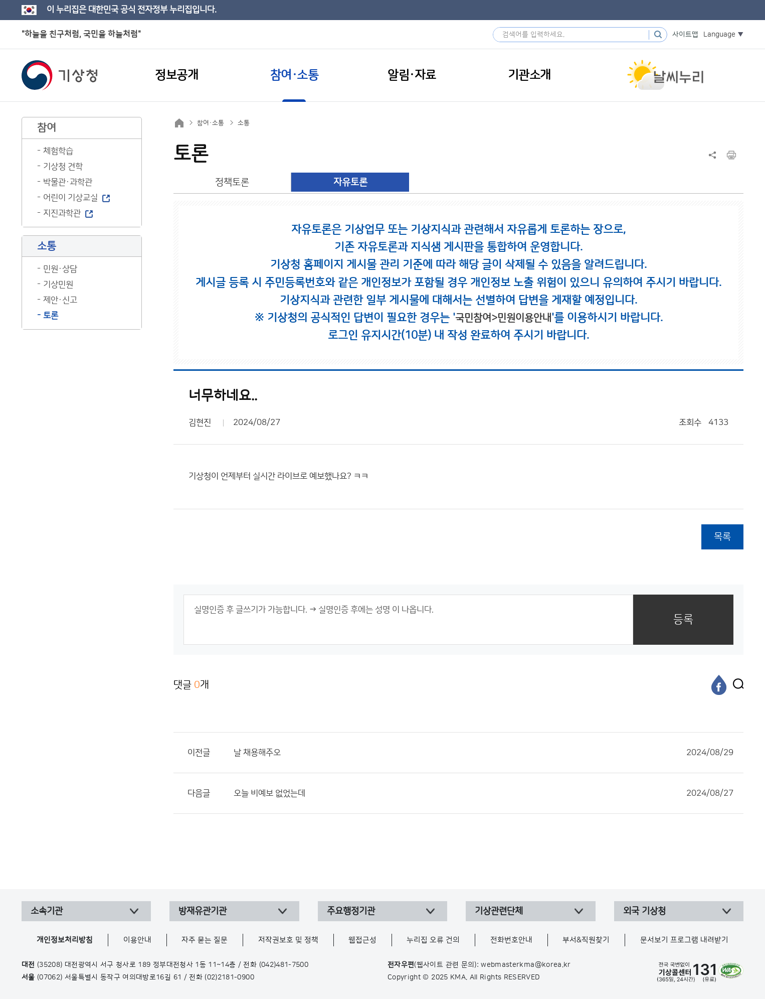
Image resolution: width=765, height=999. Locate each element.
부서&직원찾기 (586, 940)
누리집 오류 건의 (433, 940)
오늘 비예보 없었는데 (483, 793)
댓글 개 (191, 684)
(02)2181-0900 (229, 977)
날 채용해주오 (483, 753)
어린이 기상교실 (70, 197)
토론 (50, 315)
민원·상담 (60, 268)
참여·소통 (210, 122)
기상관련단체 (499, 911)
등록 (683, 619)
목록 (722, 536)
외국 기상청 (644, 911)
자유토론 (350, 182)
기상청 (60, 75)
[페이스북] (718, 685)
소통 (244, 122)
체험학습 (58, 151)
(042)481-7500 (284, 965)
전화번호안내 (511, 940)
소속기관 (47, 911)
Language (719, 35)
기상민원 (58, 284)
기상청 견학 (63, 166)
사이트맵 (685, 35)
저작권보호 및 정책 (288, 940)
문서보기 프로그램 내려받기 (684, 940)
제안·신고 (60, 300)
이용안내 (137, 940)
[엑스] (735, 685)
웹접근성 (362, 940)
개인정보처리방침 (65, 940)
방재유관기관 (202, 911)
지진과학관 (62, 213)
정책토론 (232, 182)
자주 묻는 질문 (204, 940)
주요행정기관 (351, 911)
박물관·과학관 (67, 182)
